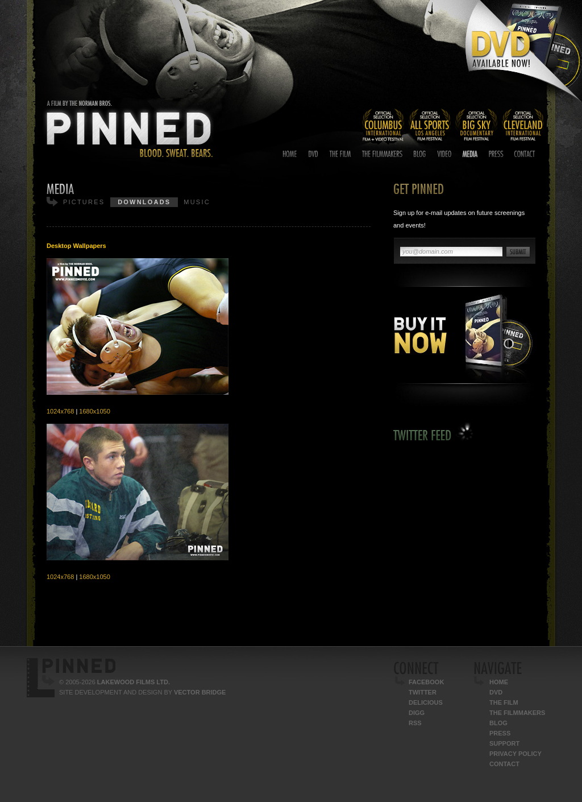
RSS (415, 723)
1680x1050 (94, 411)
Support (504, 743)
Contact (504, 763)
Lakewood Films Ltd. (133, 682)
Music (197, 202)
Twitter (422, 692)
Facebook (426, 682)
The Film (503, 702)
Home (498, 682)
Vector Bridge (200, 692)
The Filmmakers (517, 712)
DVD (495, 692)
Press (499, 733)
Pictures (84, 202)
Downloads (144, 202)
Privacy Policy (515, 753)
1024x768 (60, 411)
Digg (417, 712)
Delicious (426, 702)
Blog (498, 723)
